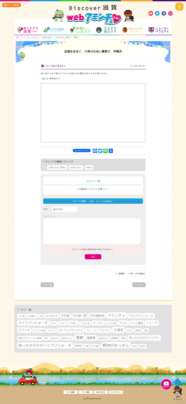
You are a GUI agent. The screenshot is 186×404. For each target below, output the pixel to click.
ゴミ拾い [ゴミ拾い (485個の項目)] (72, 323)
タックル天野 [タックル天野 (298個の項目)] (111, 323)
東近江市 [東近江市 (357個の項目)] (54, 338)
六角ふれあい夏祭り (57, 167)
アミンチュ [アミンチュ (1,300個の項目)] (116, 315)
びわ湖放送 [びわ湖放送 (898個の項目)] (96, 315)
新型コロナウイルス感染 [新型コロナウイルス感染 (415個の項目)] (29, 338)
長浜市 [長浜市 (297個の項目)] (134, 346)
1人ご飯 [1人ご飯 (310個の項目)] (21, 316)
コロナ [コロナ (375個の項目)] (62, 323)
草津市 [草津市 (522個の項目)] (78, 346)
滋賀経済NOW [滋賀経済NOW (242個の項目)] (103, 338)
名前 (45, 209)
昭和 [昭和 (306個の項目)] (46, 338)
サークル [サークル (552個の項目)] (98, 323)
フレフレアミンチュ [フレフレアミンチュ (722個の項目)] (70, 330)
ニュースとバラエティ (158, 30)
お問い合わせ (100, 392)
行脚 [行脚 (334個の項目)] (86, 346)
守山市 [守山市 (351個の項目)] (129, 330)
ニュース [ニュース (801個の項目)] (152, 323)
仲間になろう (80, 30)
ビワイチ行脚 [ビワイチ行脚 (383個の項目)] (39, 330)
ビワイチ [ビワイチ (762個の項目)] (24, 330)
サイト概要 (70, 392)
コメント (49, 216)
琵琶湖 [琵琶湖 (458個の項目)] (114, 338)
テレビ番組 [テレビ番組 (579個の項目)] (136, 323)
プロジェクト (132, 30)
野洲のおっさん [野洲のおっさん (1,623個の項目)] (116, 345)
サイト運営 (86, 392)
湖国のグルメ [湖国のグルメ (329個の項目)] (67, 338)
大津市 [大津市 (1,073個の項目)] (118, 330)
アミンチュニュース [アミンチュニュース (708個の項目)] (140, 316)
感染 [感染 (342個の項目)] (146, 330)
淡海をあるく (76, 167)
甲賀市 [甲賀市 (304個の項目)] (123, 338)
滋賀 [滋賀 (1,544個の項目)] (79, 337)
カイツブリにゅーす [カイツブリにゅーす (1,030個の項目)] (33, 322)
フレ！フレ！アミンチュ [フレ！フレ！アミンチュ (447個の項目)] (98, 330)
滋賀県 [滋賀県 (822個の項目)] (91, 338)
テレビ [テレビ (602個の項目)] (123, 323)
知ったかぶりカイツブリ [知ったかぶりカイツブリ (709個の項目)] (144, 338)
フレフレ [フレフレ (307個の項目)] (51, 330)
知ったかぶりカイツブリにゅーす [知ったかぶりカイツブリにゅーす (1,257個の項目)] (44, 345)
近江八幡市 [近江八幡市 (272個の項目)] (95, 346)
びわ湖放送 (140, 273)
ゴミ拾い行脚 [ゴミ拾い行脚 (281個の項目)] (85, 323)
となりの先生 (54, 30)
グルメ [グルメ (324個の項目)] (53, 323)
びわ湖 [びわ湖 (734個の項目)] (65, 316)
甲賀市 (89, 167)
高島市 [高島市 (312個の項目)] (142, 346)
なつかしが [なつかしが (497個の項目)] (52, 316)
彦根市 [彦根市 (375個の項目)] (138, 330)
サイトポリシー (115, 392)
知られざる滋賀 (27, 30)
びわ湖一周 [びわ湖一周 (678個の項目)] (79, 316)
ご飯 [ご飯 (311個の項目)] (41, 316)
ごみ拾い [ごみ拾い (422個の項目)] (32, 315)
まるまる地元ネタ (106, 30)
